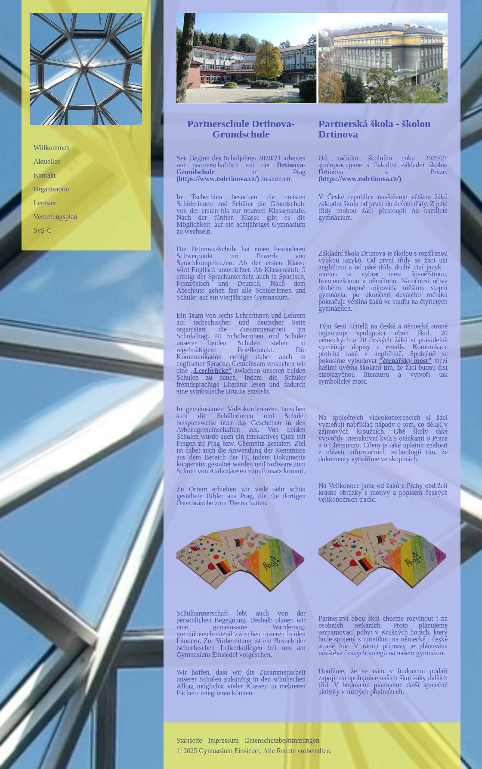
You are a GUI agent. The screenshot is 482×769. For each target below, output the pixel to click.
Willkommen (52, 147)
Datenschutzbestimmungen (282, 740)
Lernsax (45, 202)
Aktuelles (47, 161)
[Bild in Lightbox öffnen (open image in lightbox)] (312, 58)
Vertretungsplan (55, 216)
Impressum (223, 740)
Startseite (189, 740)
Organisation (51, 189)
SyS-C (43, 230)
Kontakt (45, 175)
